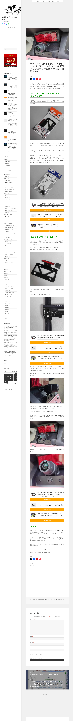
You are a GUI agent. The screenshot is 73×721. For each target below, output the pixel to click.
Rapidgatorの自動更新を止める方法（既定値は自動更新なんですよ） (12, 99)
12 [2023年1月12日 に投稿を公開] (10, 376)
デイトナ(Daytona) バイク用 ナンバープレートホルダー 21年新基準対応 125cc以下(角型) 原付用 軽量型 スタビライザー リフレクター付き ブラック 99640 (50, 205)
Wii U (6, 245)
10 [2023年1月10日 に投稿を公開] (7, 376)
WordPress (7, 267)
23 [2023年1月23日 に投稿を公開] (5, 380)
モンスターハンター (9, 189)
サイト (31, 647)
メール (32, 642)
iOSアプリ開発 (8, 227)
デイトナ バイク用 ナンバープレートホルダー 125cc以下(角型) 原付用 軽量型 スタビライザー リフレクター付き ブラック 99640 (47, 84)
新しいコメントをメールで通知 (36, 654)
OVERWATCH (8, 182)
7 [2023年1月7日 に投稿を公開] (14, 375)
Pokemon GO (7, 184)
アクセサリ (7, 250)
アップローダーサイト (9, 208)
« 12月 (7, 383)
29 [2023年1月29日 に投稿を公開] (16, 380)
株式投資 (7, 309)
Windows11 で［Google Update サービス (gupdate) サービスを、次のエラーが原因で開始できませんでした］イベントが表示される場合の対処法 (12, 123)
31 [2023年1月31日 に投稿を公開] (7, 381)
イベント (7, 290)
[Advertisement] (11, 38)
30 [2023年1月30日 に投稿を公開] (5, 381)
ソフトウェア (6, 214)
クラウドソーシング (9, 292)
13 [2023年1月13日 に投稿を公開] (12, 376)
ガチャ (6, 279)
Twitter (6, 204)
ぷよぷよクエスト (8, 187)
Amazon (6, 197)
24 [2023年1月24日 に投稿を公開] (7, 380)
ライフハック (7, 301)
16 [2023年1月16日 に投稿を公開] (5, 378)
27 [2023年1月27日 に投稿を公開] (12, 380)
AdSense (7, 161)
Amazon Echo (7, 241)
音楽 (5, 315)
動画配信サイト (8, 210)
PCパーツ (7, 243)
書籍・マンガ (6, 273)
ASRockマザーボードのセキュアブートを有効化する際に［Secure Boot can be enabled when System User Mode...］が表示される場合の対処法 (12, 147)
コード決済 (7, 296)
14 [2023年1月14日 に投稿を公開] (14, 376)
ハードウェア (6, 239)
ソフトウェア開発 (7, 223)
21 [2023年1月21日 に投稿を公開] (14, 378)
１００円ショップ (8, 286)
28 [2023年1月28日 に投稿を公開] (14, 380)
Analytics (7, 163)
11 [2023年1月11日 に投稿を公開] (8, 376)
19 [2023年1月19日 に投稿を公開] (10, 378)
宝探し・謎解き (8, 191)
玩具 (5, 277)
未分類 (5, 275)
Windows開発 (7, 229)
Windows (6, 174)
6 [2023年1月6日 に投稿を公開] (12, 375)
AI (5, 195)
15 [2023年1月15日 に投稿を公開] (16, 376)
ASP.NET (7, 167)
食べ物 (6, 313)
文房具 (5, 269)
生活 (5, 284)
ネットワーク (7, 256)
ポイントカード (8, 298)
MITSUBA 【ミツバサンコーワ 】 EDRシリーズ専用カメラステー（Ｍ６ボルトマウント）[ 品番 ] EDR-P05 (47, 160)
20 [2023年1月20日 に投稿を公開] (12, 378)
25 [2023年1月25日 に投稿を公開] (8, 380)
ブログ (5, 264)
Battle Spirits (7, 180)
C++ (7, 237)
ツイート (6, 363)
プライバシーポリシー (8, 389)
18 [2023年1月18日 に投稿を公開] (8, 378)
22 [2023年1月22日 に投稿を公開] (16, 378)
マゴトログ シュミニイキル (10, 18)
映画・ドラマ (6, 271)
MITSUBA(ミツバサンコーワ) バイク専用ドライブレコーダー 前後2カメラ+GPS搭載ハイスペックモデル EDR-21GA (47, 157)
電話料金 (7, 311)
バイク (5, 258)
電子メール (7, 212)
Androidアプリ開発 (8, 225)
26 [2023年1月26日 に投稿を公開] (10, 380)
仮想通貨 (7, 305)
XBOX (6, 247)
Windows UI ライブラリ (11, 233)
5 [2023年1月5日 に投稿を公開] (10, 375)
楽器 (6, 318)
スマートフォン (8, 254)
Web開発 (6, 165)
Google (5, 159)
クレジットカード (8, 294)
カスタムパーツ (8, 262)
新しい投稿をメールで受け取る (36, 658)
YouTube (6, 206)
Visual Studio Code (8, 218)
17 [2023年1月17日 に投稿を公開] (7, 378)
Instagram (7, 199)
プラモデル (7, 281)
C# (6, 231)
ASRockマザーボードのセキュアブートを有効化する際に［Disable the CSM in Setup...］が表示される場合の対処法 (12, 78)
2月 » (15, 383)
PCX (6, 260)
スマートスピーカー (9, 252)
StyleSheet (7, 172)
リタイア (7, 303)
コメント (32, 619)
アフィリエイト (8, 288)
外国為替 (7, 307)
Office (6, 216)
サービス (6, 193)
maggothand (41, 599)
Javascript (7, 170)
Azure (6, 176)
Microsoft (7, 201)
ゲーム (5, 178)
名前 (31, 636)
